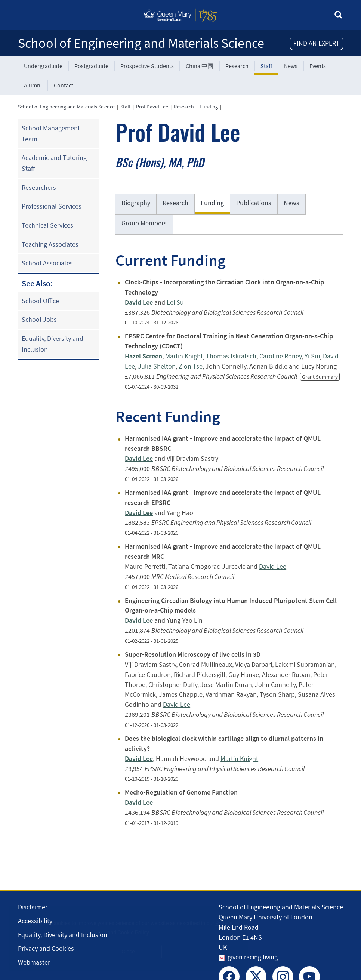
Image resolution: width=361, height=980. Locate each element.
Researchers (39, 187)
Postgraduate (91, 66)
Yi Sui (312, 356)
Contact (63, 85)
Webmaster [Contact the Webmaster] (34, 962)
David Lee (272, 566)
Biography (135, 202)
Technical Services (47, 225)
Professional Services (51, 206)
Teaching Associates (50, 244)
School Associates (47, 263)
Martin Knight (184, 356)
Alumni (33, 85)
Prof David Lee (152, 106)
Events (317, 66)
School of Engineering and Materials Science (141, 43)
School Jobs (39, 319)
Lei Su (175, 302)
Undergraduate (43, 66)
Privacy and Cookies (46, 948)
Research (237, 66)
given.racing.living (253, 957)
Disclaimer (32, 907)
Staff (266, 66)
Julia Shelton (157, 366)
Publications (253, 202)
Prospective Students (147, 66)
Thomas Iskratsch (231, 356)
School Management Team (51, 133)
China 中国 (199, 66)
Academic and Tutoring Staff (54, 163)
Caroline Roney (280, 356)
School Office (40, 300)
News (290, 66)
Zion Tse (191, 366)
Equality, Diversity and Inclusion (52, 344)
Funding (209, 106)
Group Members (144, 223)
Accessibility (35, 920)
